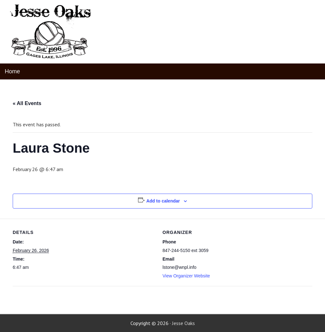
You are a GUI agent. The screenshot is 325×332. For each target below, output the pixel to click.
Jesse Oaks (183, 323)
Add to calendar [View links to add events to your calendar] (163, 200)
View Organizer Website (186, 275)
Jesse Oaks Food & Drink (51, 31)
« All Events (27, 103)
